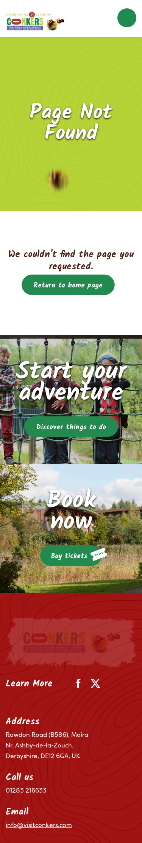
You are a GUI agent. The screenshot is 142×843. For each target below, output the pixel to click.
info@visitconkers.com (39, 775)
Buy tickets (76, 555)
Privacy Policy (48, 818)
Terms (13, 818)
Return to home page (68, 285)
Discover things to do (71, 427)
